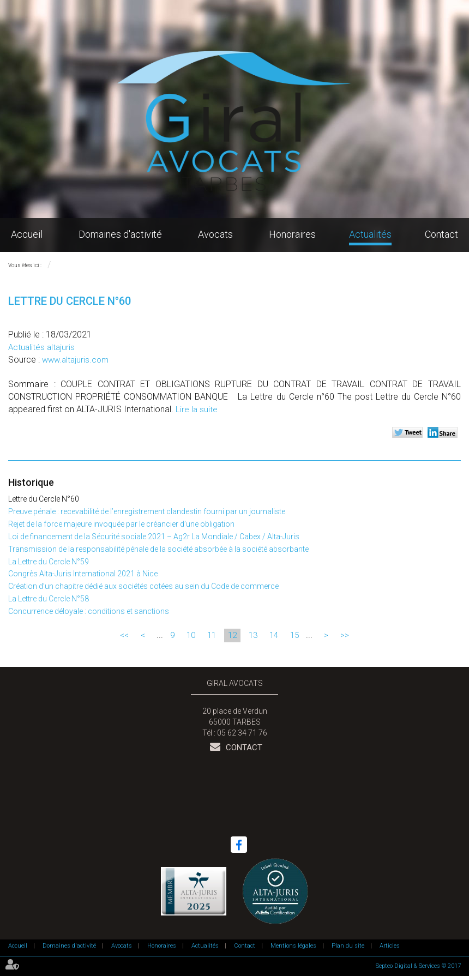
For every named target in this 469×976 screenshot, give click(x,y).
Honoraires (292, 234)
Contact (441, 234)
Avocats (215, 234)
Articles (390, 945)
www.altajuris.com (75, 360)
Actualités (370, 234)
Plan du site (348, 945)
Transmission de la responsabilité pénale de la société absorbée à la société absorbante (158, 549)
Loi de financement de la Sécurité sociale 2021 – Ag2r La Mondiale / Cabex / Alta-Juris (153, 536)
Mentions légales (293, 945)
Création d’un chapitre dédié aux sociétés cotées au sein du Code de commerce (143, 586)
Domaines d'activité (120, 234)
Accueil (27, 234)
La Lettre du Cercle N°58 (48, 598)
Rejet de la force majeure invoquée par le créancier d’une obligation (121, 524)
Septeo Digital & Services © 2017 (418, 965)
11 (211, 635)
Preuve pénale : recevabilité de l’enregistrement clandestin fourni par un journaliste (146, 511)
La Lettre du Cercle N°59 (48, 561)
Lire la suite (197, 409)
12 (232, 635)
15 (294, 635)
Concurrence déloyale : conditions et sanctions (88, 611)
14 (273, 635)
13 (253, 635)
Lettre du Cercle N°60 (43, 499)
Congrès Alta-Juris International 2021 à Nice (83, 573)
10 (191, 635)
